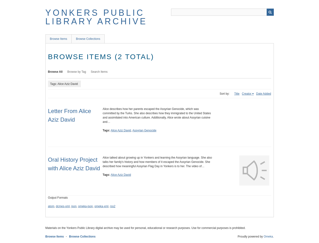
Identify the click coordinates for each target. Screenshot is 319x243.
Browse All (55, 71)
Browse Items (58, 39)
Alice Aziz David (121, 130)
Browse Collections (88, 39)
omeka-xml (101, 206)
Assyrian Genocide (145, 130)
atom (51, 206)
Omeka (268, 236)
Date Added (263, 93)
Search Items (99, 71)
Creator (246, 93)
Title (237, 93)
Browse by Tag (76, 71)
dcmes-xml (63, 206)
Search (270, 12)
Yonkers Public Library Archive (96, 17)
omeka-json (85, 206)
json (74, 206)
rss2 (112, 206)
